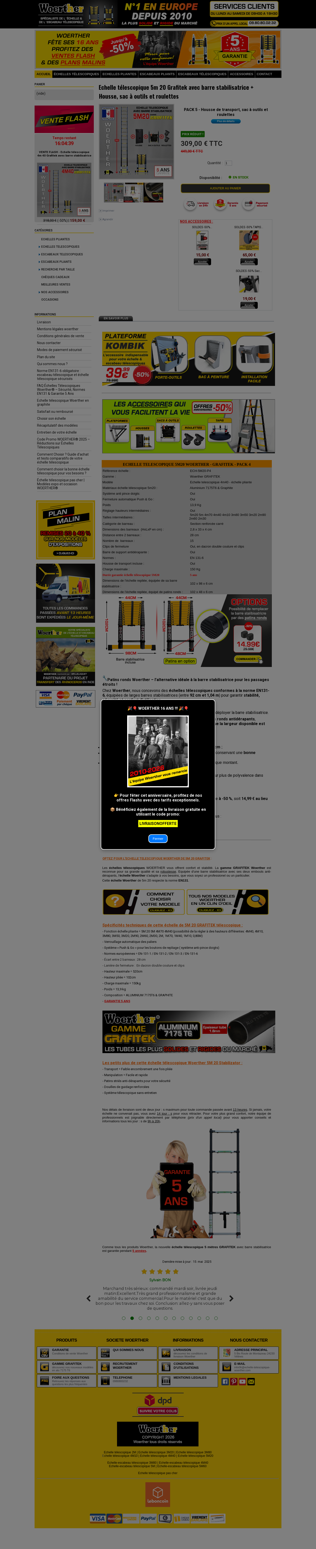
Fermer (158, 839)
